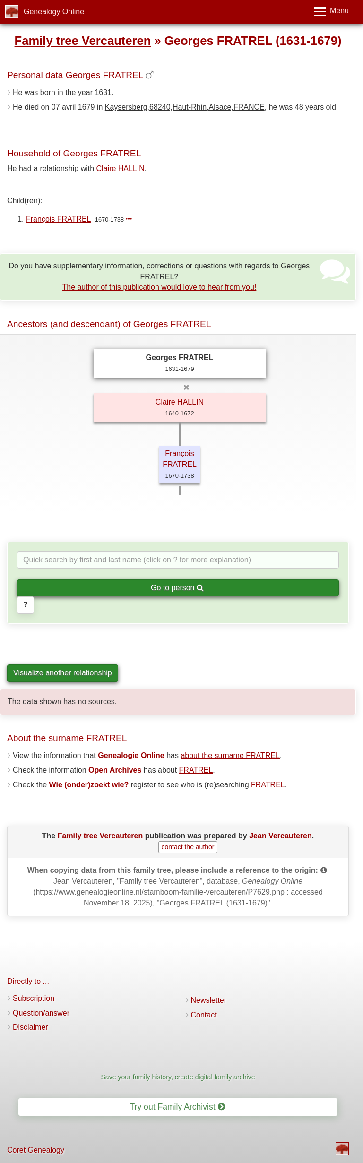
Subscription (33, 998)
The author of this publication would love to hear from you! (159, 287)
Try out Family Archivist (177, 1106)
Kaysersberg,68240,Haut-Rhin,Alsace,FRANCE (185, 107)
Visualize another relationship (62, 673)
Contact (204, 1015)
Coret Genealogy (35, 1150)
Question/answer (41, 1013)
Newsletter (209, 1000)
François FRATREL (58, 219)
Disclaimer (30, 1027)
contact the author (187, 847)
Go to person (177, 588)
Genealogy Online (54, 12)
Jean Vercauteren (280, 836)
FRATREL (196, 770)
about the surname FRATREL (230, 755)
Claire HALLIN (120, 168)
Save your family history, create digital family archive (178, 1077)
